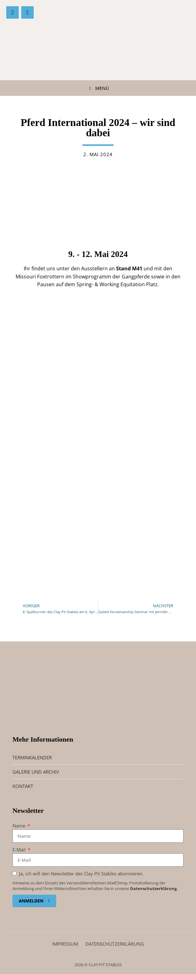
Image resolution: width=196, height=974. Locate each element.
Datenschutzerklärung (153, 888)
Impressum (65, 944)
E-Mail (19, 849)
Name (19, 826)
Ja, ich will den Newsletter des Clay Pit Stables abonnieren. (81, 873)
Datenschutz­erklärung (114, 944)
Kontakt (22, 786)
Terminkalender (32, 757)
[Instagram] (27, 12)
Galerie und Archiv (35, 772)
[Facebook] (12, 12)
